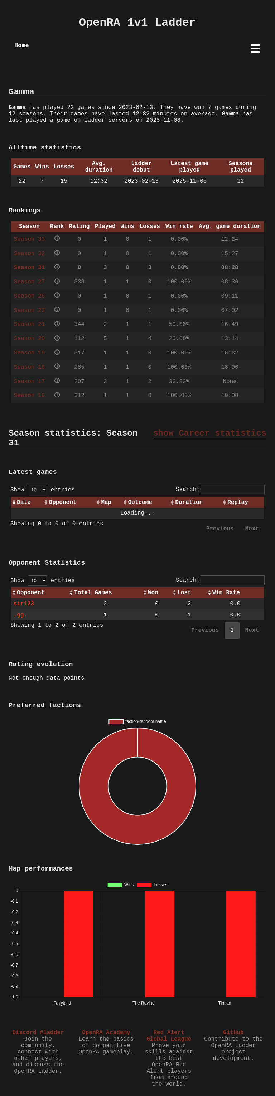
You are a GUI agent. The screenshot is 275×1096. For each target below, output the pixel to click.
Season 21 (29, 324)
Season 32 (29, 254)
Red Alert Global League (168, 1036)
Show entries (42, 490)
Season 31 (29, 267)
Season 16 (29, 395)
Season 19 (29, 353)
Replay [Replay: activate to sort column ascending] (237, 502)
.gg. (20, 615)
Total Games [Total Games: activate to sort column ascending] (93, 593)
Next (252, 529)
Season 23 (29, 310)
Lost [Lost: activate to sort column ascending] (184, 593)
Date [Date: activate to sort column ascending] (23, 502)
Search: (220, 489)
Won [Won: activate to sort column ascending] (153, 593)
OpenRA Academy (106, 1033)
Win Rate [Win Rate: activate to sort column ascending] (226, 593)
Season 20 (29, 339)
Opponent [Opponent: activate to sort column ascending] (63, 502)
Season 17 (29, 381)
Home (21, 45)
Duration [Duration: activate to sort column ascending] (189, 502)
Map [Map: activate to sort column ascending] (106, 502)
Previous (220, 529)
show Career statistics (209, 433)
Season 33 (29, 239)
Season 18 (29, 367)
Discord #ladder (38, 1033)
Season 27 (29, 282)
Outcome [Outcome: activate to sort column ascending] (140, 502)
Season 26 (29, 296)
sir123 (24, 604)
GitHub (233, 1033)
